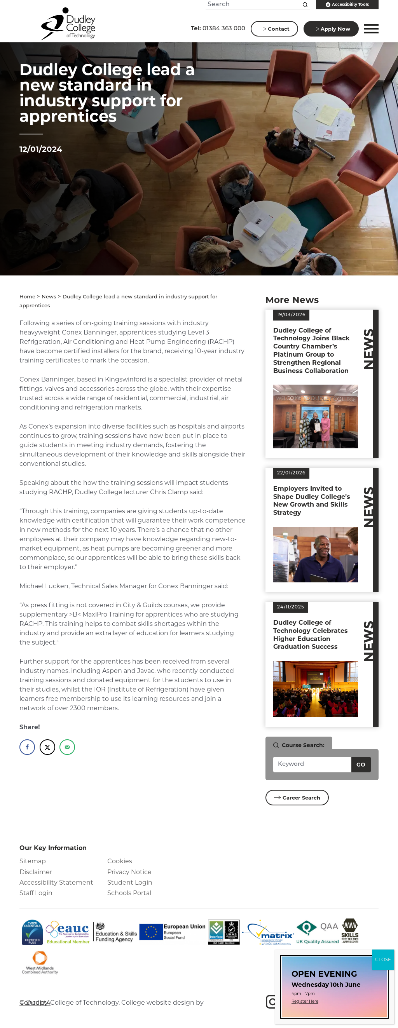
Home (27, 297)
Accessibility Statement (56, 882)
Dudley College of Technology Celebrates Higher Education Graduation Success (310, 634)
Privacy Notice (129, 872)
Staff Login (35, 893)
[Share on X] (47, 747)
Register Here (305, 1001)
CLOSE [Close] (383, 959)
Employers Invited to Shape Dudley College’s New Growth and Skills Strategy (311, 500)
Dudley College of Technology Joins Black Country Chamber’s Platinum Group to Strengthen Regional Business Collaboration (311, 351)
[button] (370, 28)
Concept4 (35, 1002)
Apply (331, 29)
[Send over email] (67, 747)
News (49, 297)
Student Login (129, 882)
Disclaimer (35, 872)
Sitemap (32, 861)
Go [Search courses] (360, 764)
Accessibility (347, 4)
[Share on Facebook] (27, 747)
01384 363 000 (218, 28)
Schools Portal (129, 893)
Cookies (119, 861)
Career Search (297, 798)
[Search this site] (305, 4)
